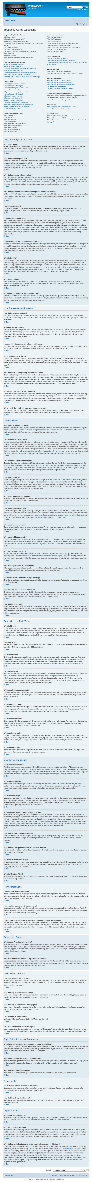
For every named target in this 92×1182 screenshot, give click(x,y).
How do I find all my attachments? (58, 109)
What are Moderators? (54, 39)
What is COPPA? (9, 53)
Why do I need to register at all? (14, 39)
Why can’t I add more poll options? (15, 92)
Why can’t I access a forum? (13, 96)
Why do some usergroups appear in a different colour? (64, 47)
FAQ (80, 24)
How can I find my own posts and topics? (60, 88)
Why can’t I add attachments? (13, 98)
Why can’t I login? (10, 37)
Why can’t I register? (10, 55)
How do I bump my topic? (12, 108)
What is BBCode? (10, 115)
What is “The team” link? (55, 51)
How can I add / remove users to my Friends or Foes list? (65, 73)
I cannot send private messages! (57, 58)
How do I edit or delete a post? (14, 86)
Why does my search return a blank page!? (61, 84)
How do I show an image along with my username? (20, 72)
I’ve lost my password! (11, 47)
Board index (10, 20)
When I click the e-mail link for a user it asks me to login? (22, 77)
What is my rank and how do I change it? (17, 74)
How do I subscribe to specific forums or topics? (62, 98)
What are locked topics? (12, 129)
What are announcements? (13, 125)
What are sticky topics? (11, 127)
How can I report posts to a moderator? (16, 102)
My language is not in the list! (13, 70)
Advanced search (82, 9)
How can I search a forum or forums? (59, 80)
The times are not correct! (12, 66)
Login (86, 24)
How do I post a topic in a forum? (14, 84)
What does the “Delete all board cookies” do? (18, 57)
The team (55, 1175)
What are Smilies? (10, 119)
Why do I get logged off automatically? (16, 41)
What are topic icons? (11, 131)
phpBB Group (63, 1117)
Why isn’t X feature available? (56, 118)
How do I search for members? (57, 86)
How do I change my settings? (14, 64)
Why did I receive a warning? (13, 100)
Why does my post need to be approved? (17, 106)
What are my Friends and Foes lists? (59, 71)
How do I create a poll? (11, 90)
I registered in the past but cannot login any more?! (20, 51)
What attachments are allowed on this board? (61, 107)
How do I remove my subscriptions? (58, 100)
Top (7, 153)
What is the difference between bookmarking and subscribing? (67, 96)
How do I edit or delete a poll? (13, 94)
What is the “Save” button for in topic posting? (19, 104)
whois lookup (67, 1148)
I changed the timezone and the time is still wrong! (20, 68)
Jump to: (49, 1170)
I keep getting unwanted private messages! (61, 60)
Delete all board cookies (67, 1175)
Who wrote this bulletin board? (57, 116)
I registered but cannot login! (13, 49)
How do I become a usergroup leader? (59, 45)
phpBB (38, 1179)
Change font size (86, 19)
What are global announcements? (15, 123)
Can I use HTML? (9, 117)
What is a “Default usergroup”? (57, 49)
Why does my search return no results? (59, 82)
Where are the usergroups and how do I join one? (63, 43)
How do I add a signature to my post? (16, 88)
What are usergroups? (54, 41)
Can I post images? (10, 121)
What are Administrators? (55, 37)
